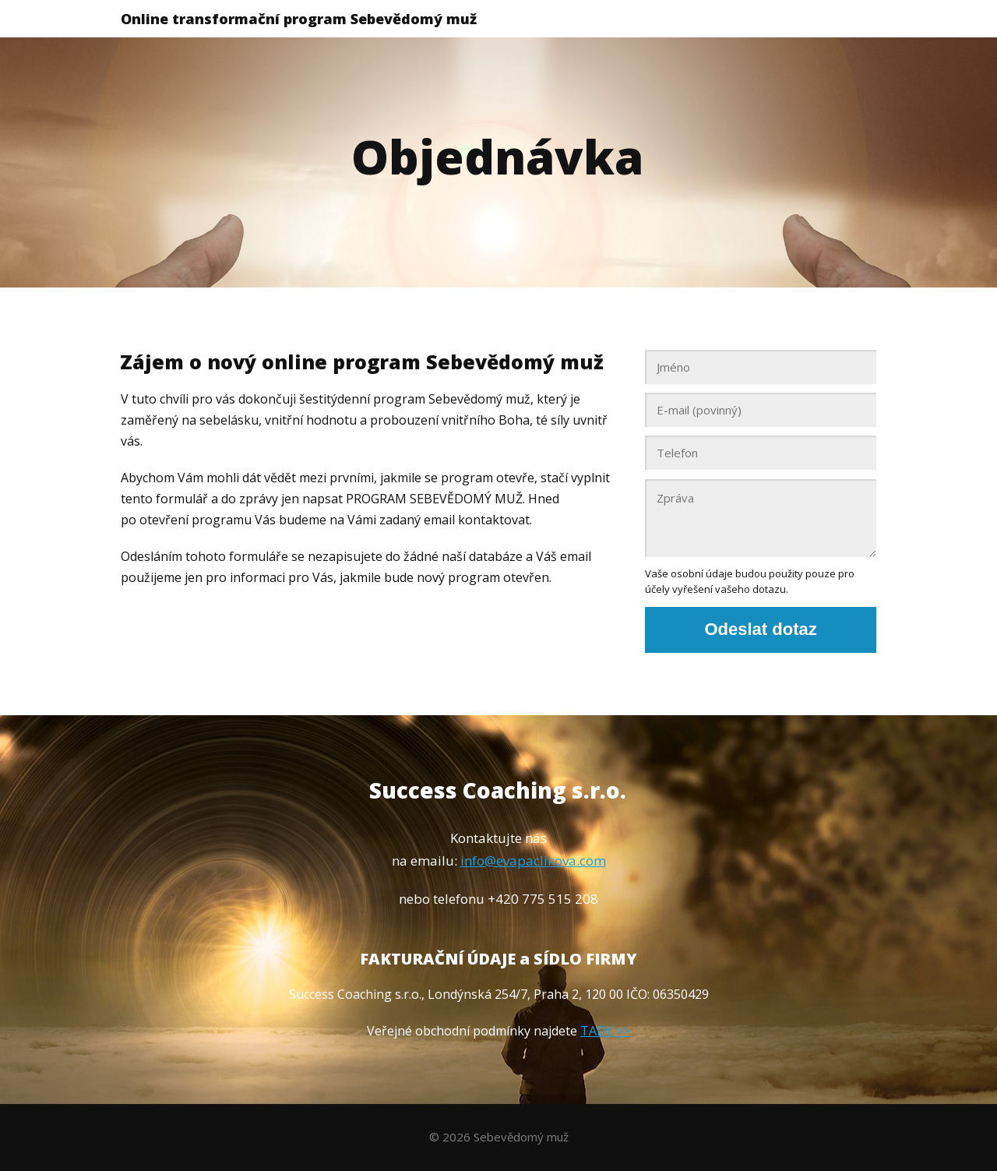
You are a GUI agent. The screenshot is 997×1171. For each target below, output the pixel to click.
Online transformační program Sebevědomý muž (299, 19)
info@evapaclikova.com (533, 860)
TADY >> (605, 1030)
